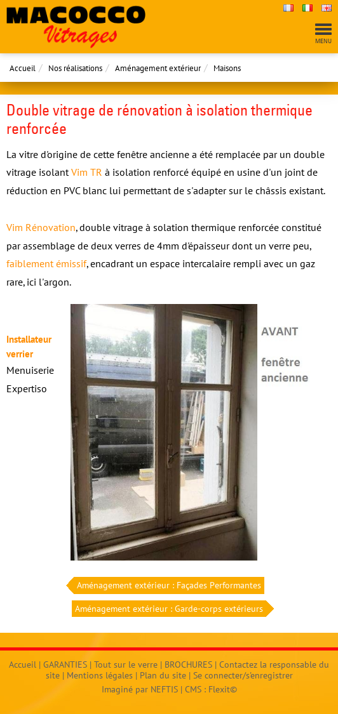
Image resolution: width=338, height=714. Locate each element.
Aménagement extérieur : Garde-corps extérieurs (170, 609)
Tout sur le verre (126, 664)
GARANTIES (65, 664)
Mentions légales (100, 675)
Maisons (227, 68)
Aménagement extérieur (158, 68)
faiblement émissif (46, 263)
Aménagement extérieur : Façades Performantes (167, 585)
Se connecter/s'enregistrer (243, 675)
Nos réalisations (75, 68)
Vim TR (86, 172)
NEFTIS (164, 689)
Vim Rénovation (41, 227)
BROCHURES (188, 664)
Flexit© (222, 689)
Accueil (23, 68)
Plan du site (163, 675)
